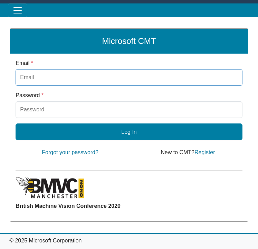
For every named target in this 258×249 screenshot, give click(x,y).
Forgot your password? (70, 152)
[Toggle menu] (17, 10)
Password (30, 95)
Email (24, 63)
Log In (128, 132)
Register (204, 152)
